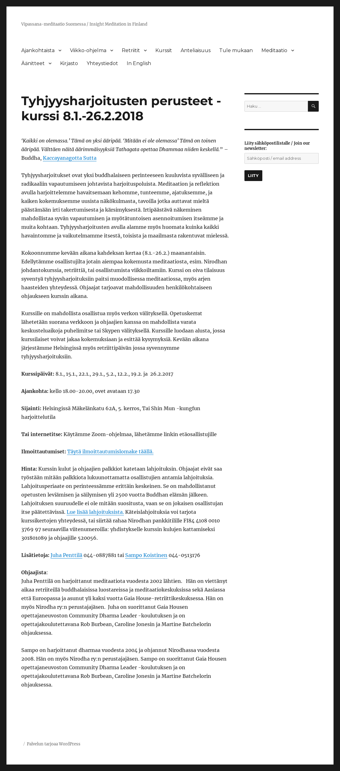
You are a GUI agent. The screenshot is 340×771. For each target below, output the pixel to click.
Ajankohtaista (38, 50)
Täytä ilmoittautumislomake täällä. (110, 451)
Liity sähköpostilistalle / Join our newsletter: (277, 146)
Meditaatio (274, 50)
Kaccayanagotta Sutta (69, 158)
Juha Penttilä (66, 555)
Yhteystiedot (102, 63)
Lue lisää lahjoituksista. (95, 512)
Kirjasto (69, 63)
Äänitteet (33, 63)
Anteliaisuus (196, 50)
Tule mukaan (236, 50)
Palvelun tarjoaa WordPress (53, 744)
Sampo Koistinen (146, 555)
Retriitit (131, 50)
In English (139, 63)
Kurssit (163, 50)
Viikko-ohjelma (88, 50)
